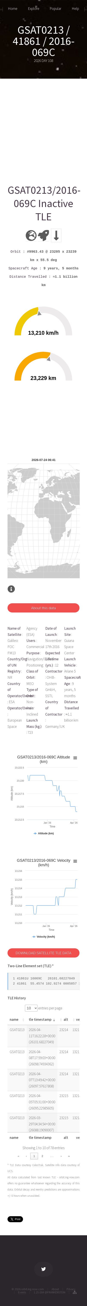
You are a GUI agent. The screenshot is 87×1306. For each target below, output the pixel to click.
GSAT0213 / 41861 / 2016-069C (44, 41)
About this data (43, 608)
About (55, 1289)
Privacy (71, 1289)
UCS (10, 1171)
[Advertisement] (43, 129)
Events (22, 1292)
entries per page (50, 1008)
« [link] (18, 1156)
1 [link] (34, 1156)
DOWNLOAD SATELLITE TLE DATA (43, 953)
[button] (23, 1020)
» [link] (69, 1156)
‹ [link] (26, 1156)
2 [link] (42, 1156)
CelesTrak (37, 1165)
